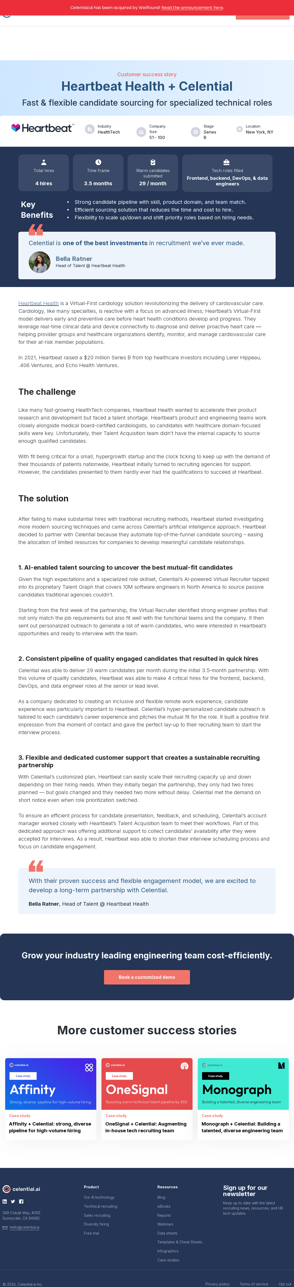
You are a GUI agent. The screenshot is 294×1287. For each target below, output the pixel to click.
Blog (161, 1186)
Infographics (168, 1239)
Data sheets (167, 1222)
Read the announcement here (192, 8)
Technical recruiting (100, 1195)
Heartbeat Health (38, 283)
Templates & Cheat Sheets (179, 1230)
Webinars (165, 1213)
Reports (164, 1204)
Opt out (285, 1272)
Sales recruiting (97, 1204)
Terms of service (247, 1272)
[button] (147, 957)
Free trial (91, 1222)
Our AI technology (99, 1186)
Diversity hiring (96, 1213)
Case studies (168, 1248)
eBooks (163, 1195)
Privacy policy (205, 1272)
